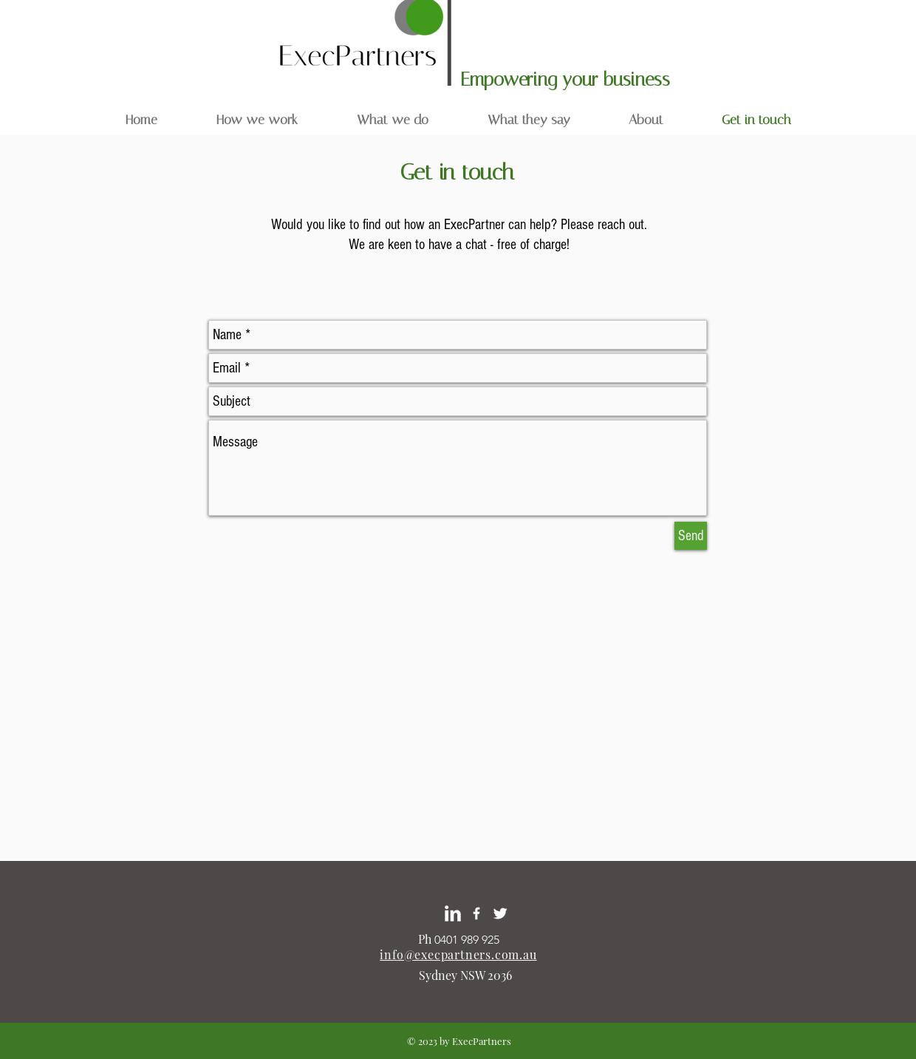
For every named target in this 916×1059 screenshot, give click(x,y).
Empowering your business (567, 79)
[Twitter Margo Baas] (500, 913)
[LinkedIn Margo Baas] (453, 913)
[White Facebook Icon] (476, 913)
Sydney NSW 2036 (465, 975)
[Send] (690, 536)
